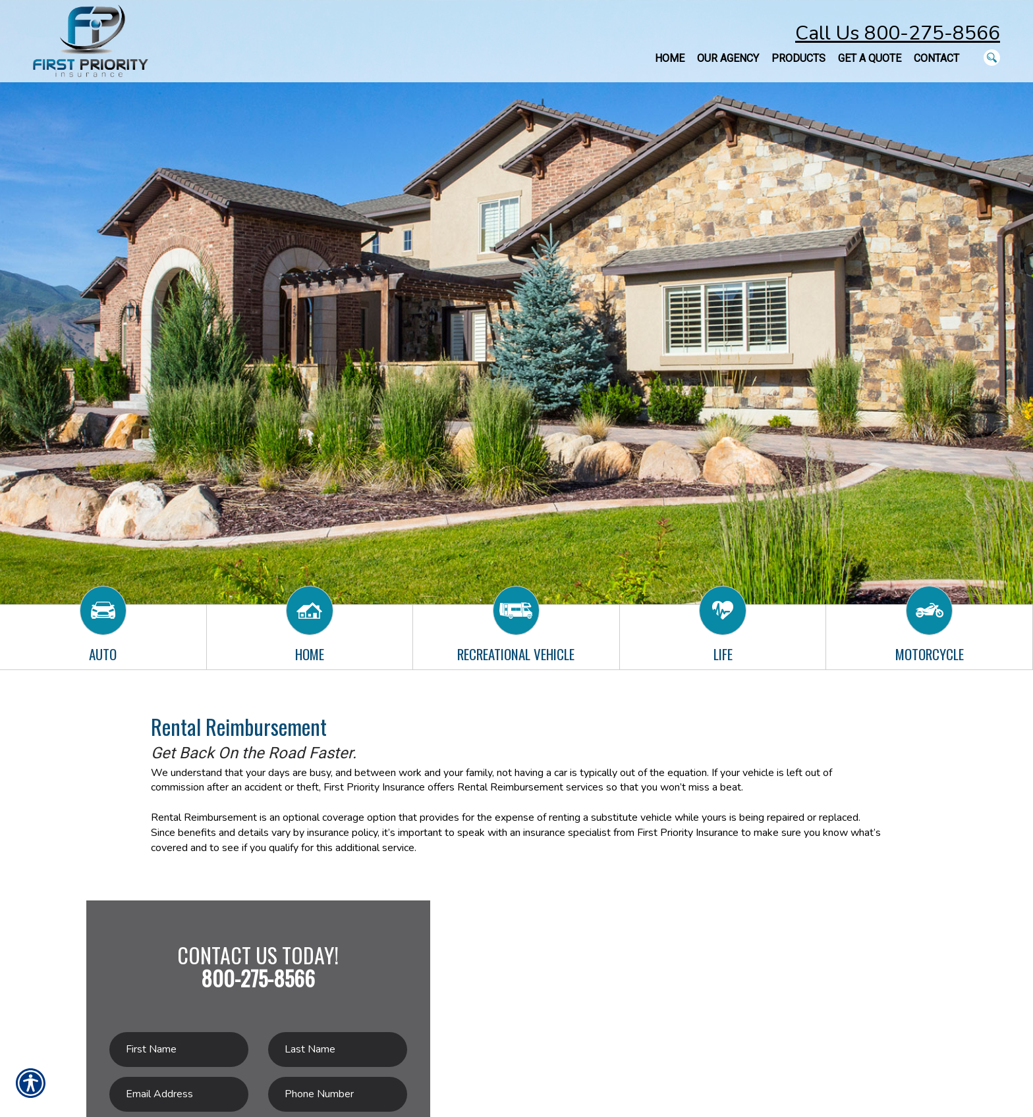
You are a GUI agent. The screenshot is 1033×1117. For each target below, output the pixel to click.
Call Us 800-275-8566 (897, 33)
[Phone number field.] (337, 1094)
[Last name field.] (337, 1049)
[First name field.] (178, 1049)
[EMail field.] (178, 1094)
